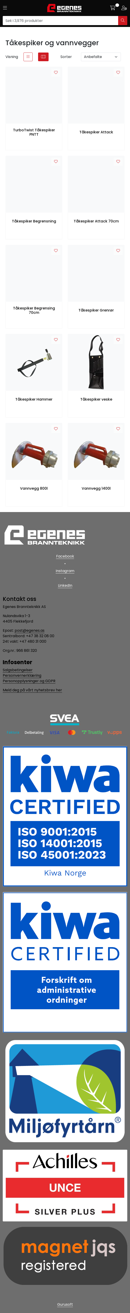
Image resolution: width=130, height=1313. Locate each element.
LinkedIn (65, 585)
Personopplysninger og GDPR (29, 681)
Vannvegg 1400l (96, 488)
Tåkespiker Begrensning (34, 221)
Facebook (65, 556)
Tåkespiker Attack (96, 132)
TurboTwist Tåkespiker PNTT (34, 132)
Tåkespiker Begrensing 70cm (34, 310)
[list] (28, 57)
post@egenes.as (29, 630)
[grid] (43, 57)
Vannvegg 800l (34, 488)
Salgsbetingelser (18, 670)
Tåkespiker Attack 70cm (96, 221)
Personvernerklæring (22, 675)
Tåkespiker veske (96, 399)
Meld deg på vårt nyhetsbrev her (32, 690)
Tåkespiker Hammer (33, 399)
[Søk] (60, 20)
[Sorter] (101, 57)
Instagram (65, 570)
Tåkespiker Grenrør (96, 310)
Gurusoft (65, 1304)
